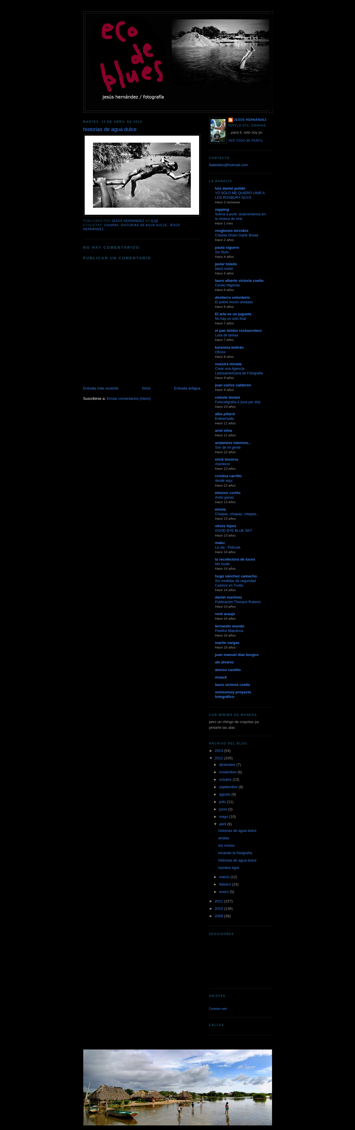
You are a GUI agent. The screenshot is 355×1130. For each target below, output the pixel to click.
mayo (224, 816)
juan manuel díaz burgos (237, 655)
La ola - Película (228, 547)
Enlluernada (224, 419)
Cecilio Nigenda (227, 285)
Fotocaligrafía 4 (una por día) (238, 402)
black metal (224, 269)
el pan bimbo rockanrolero (238, 330)
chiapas (111, 225)
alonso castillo (228, 670)
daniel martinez (228, 597)
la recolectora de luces (235, 559)
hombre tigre (228, 868)
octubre (226, 779)
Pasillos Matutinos (229, 631)
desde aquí (224, 481)
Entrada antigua (187, 388)
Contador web (218, 1008)
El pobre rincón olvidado (234, 302)
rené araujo (225, 614)
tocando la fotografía (235, 853)
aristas (223, 838)
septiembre (229, 787)
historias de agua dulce (144, 225)
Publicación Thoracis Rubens (238, 602)
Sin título (222, 252)
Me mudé (222, 564)
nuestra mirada (228, 364)
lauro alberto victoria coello (239, 280)
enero (224, 892)
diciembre (227, 764)
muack (221, 677)
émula (220, 509)
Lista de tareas (226, 335)
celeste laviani (227, 397)
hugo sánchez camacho (236, 576)
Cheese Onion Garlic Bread (236, 235)
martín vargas (227, 643)
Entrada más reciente (101, 388)
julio (223, 802)
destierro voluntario (232, 297)
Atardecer (223, 464)
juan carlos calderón (233, 385)
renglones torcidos (232, 230)
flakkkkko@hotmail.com (228, 165)
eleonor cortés (228, 493)
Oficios (220, 352)
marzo (225, 877)
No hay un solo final (230, 319)
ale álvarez (224, 662)
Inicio (146, 388)
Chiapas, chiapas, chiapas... (237, 514)
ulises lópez (225, 526)
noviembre (228, 772)
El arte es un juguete (233, 314)
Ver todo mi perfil (245, 140)
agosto (225, 794)
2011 (219, 901)
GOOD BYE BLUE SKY (233, 531)
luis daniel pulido (230, 188)
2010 (219, 908)
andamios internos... (233, 443)
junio (223, 809)
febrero (225, 884)
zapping (222, 209)
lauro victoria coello (232, 685)
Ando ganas (224, 497)
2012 (219, 758)
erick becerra (226, 459)
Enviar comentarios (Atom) (129, 398)
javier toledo (226, 264)
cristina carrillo (228, 476)
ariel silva (223, 430)
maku (220, 543)
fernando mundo (230, 626)
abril (223, 824)
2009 (219, 916)
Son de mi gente (228, 447)
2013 (219, 750)
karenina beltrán (229, 347)
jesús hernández (250, 119)
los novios (226, 845)
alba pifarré (225, 414)
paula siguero (227, 247)
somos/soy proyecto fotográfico (233, 694)
